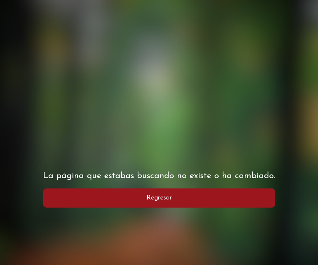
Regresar (159, 198)
